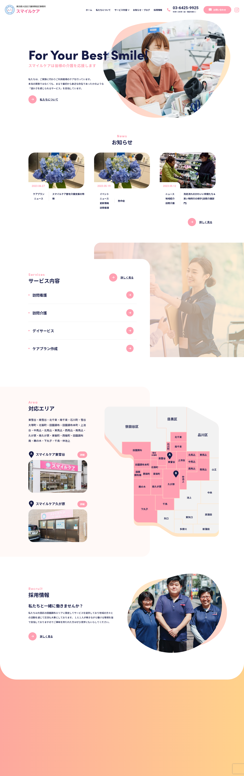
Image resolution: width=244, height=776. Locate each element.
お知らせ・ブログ (139, 9)
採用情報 (156, 9)
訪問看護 (104, 207)
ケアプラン (38, 194)
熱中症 (121, 200)
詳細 (82, 454)
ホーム (83, 9)
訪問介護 (170, 203)
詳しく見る (205, 222)
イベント (104, 194)
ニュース (38, 198)
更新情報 (104, 203)
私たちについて (99, 9)
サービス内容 (118, 9)
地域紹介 (170, 198)
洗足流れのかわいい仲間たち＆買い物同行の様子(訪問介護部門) (200, 198)
